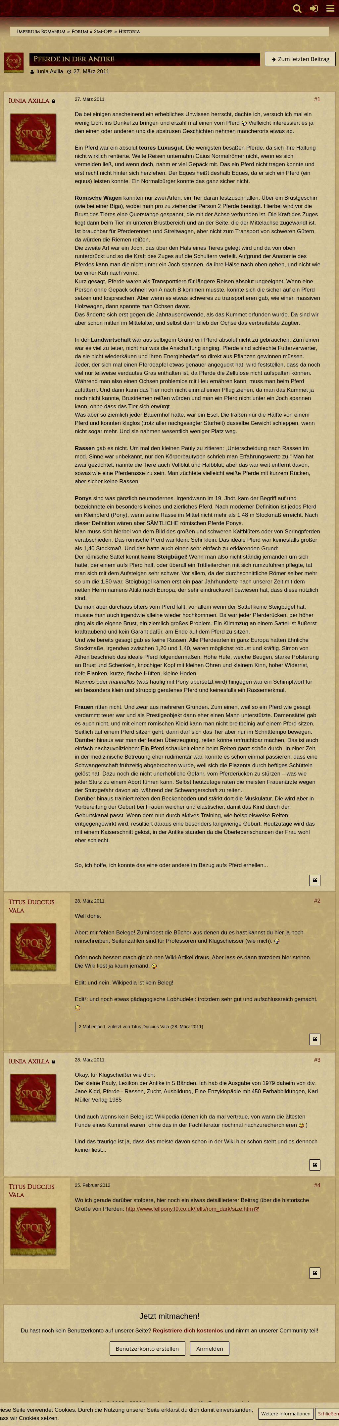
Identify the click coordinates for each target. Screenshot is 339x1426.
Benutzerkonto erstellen (147, 1348)
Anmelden (209, 1348)
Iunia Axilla (49, 71)
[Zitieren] (314, 880)
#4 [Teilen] (317, 1185)
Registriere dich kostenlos (188, 1330)
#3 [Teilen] (317, 1060)
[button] (330, 8)
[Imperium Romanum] (3, 8)
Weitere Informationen (285, 1413)
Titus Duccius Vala (150, 1026)
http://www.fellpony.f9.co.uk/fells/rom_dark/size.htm (189, 1209)
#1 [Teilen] (317, 99)
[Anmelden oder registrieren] (313, 8)
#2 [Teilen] (317, 901)
